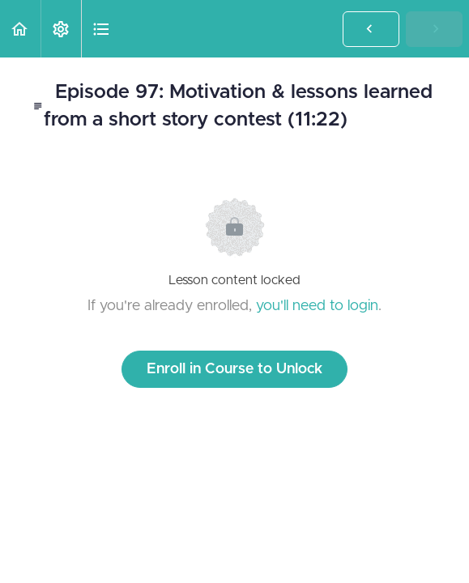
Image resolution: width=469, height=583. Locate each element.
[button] (20, 28)
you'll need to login (317, 306)
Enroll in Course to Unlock (234, 369)
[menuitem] (61, 28)
